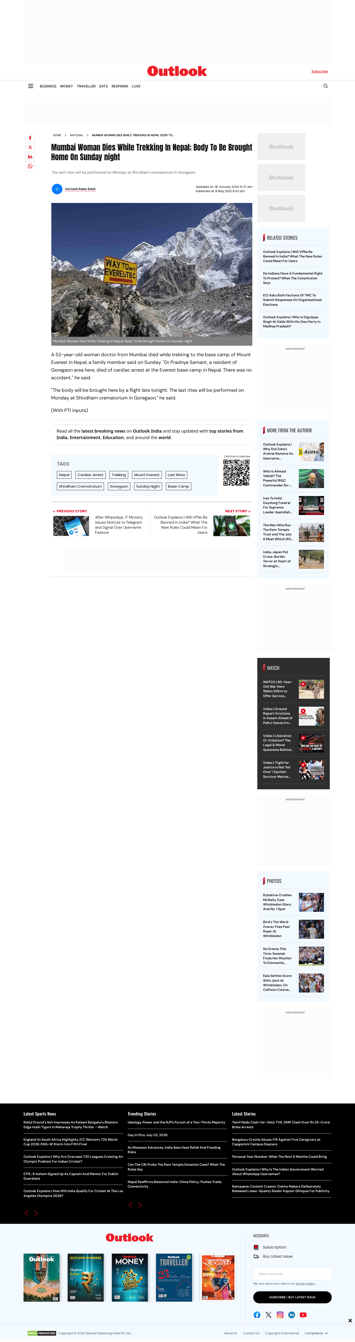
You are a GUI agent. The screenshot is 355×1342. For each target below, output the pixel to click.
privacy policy (305, 1283)
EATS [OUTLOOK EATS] (103, 86)
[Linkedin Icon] (291, 1315)
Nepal (64, 474)
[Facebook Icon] (257, 1315)
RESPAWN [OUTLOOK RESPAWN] (120, 86)
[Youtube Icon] (303, 1315)
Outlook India (147, 431)
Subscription (274, 1247)
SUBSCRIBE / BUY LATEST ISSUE (292, 1297)
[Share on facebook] (30, 137)
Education (113, 437)
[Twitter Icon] (268, 1315)
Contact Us (251, 1333)
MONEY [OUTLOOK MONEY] (66, 86)
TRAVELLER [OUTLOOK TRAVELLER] (86, 86)
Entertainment (85, 437)
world (164, 437)
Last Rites (176, 474)
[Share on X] (30, 147)
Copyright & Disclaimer (282, 1333)
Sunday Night (148, 486)
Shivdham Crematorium (80, 486)
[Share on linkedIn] (30, 156)
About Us (230, 1333)
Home (57, 135)
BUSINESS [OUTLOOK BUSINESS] (48, 86)
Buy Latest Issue (278, 1256)
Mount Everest (147, 474)
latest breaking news (104, 431)
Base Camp (178, 486)
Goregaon (119, 486)
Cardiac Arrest (90, 474)
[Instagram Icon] (280, 1315)
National (76, 135)
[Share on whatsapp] (30, 166)
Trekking (119, 474)
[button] (26, 1213)
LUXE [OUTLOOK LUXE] (136, 86)
